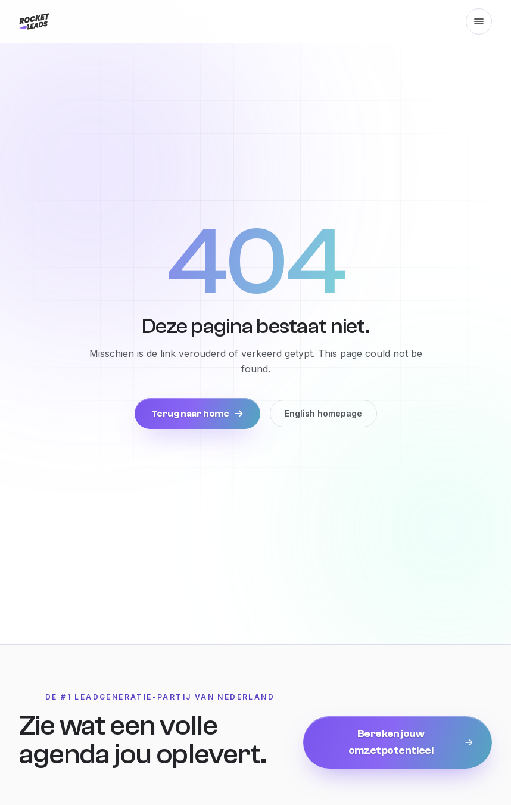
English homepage (323, 413)
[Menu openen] (479, 21)
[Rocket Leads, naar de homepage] (34, 21)
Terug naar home (197, 413)
